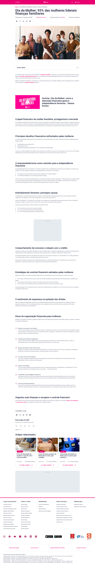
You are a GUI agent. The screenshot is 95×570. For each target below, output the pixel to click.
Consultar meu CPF (7, 504)
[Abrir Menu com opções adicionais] (17, 2)
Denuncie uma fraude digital (45, 511)
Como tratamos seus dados (9, 528)
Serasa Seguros (24, 526)
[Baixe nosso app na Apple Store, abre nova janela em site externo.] (49, 537)
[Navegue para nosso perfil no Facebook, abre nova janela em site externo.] (25, 537)
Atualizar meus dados (8, 522)
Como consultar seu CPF (61, 506)
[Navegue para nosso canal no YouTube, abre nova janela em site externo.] (15, 537)
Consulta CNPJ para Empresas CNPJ (64, 519)
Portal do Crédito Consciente (62, 508)
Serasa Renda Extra (25, 517)
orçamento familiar (45, 74)
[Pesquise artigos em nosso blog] (72, 2)
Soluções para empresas (8, 524)
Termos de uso (59, 522)
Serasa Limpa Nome (25, 511)
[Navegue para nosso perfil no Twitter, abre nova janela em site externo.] (20, 537)
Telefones (41, 506)
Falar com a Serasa (7, 517)
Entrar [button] (77, 2)
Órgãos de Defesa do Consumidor (57, 547)
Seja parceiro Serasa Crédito (80, 506)
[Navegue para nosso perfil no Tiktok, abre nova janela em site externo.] (10, 537)
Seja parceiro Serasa (78, 504)
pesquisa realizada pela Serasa (28, 76)
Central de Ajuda (42, 508)
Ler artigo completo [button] (25, 465)
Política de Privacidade (14, 547)
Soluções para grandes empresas (10, 526)
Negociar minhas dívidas (8, 511)
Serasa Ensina (24, 519)
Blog (16, 7)
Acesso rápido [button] (47, 67)
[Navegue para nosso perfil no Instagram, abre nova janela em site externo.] (4, 537)
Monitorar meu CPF (7, 513)
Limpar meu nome (7, 506)
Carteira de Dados (25, 528)
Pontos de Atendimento (44, 504)
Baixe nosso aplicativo (72, 400)
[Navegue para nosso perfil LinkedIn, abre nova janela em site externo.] (31, 537)
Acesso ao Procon (35, 547)
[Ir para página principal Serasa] (46, 2)
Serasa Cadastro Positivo (26, 513)
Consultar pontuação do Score (9, 508)
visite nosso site (21, 402)
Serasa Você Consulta (25, 522)
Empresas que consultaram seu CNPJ (64, 517)
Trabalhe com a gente (81, 547)
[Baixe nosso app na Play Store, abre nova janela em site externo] (58, 537)
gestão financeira (30, 82)
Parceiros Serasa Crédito (8, 519)
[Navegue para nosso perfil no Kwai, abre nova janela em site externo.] (36, 537)
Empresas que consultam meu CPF (63, 515)
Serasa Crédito (24, 504)
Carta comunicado (60, 513)
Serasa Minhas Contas (26, 524)
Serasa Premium (24, 506)
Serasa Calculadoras (25, 515)
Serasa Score (24, 508)
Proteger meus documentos (62, 511)
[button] (16, 21)
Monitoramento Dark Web (8, 515)
